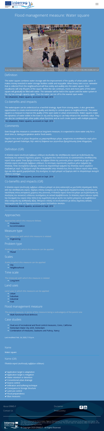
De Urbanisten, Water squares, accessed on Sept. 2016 (29, 97)
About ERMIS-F (9, 406)
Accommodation (17, 226)
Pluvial (13, 252)
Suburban (14, 296)
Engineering (15, 239)
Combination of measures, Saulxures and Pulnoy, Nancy (34, 330)
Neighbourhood (17, 267)
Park (12, 301)
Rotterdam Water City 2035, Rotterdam (27, 328)
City (11, 265)
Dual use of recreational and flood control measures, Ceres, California (41, 325)
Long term (14, 280)
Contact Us (8, 410)
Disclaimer (58, 406)
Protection (14, 223)
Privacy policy (59, 410)
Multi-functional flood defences (24, 314)
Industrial (14, 299)
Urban (12, 293)
